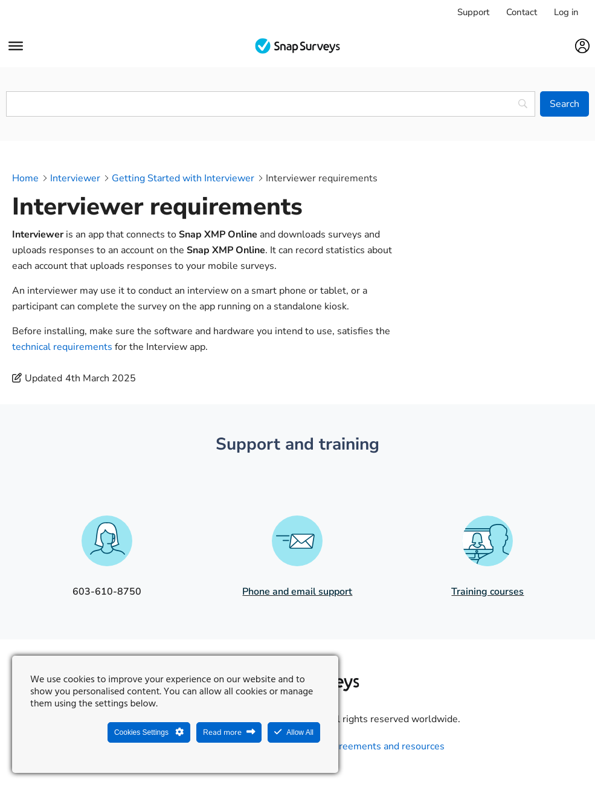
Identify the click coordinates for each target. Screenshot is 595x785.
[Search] (564, 104)
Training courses (487, 591)
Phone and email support (297, 591)
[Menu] (15, 46)
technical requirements (62, 347)
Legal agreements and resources (373, 746)
